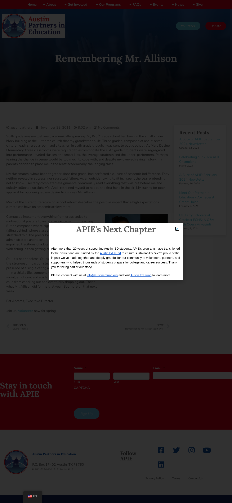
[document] (116, 251)
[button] (177, 228)
